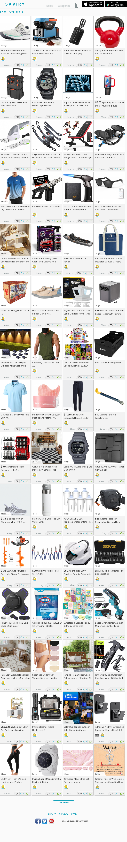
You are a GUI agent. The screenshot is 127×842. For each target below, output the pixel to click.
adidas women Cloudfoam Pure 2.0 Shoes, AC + (14, 522)
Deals (49, 5)
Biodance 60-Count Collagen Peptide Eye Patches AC (46, 416)
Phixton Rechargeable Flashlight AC (43, 728)
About (52, 814)
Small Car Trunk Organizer (108, 362)
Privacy (63, 814)
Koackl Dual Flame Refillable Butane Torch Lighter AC (77, 208)
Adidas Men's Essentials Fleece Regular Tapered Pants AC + (76, 417)
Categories (64, 5)
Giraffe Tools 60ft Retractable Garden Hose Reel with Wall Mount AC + (109, 522)
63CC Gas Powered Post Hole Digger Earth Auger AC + (15, 574)
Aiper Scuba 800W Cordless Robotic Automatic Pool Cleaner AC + (77, 574)
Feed (74, 814)
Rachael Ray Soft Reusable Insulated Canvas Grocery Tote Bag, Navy (108, 261)
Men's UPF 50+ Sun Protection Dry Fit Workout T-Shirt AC (15, 208)
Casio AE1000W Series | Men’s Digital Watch (44, 104)
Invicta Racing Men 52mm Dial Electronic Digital (46, 780)
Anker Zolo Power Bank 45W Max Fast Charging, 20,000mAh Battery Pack (78, 53)
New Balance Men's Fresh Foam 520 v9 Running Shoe (14, 52)
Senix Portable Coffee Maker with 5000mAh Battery (46, 52)
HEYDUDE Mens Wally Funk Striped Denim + (45, 312)
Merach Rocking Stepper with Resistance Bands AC (109, 156)
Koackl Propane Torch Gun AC (47, 206)
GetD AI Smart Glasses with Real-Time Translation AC (108, 208)
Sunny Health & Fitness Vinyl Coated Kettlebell (109, 52)
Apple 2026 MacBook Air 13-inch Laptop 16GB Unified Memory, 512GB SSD (77, 105)
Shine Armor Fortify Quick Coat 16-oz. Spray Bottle (44, 260)
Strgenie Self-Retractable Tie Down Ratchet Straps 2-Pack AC (46, 157)
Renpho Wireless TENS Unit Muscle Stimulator (14, 624)
